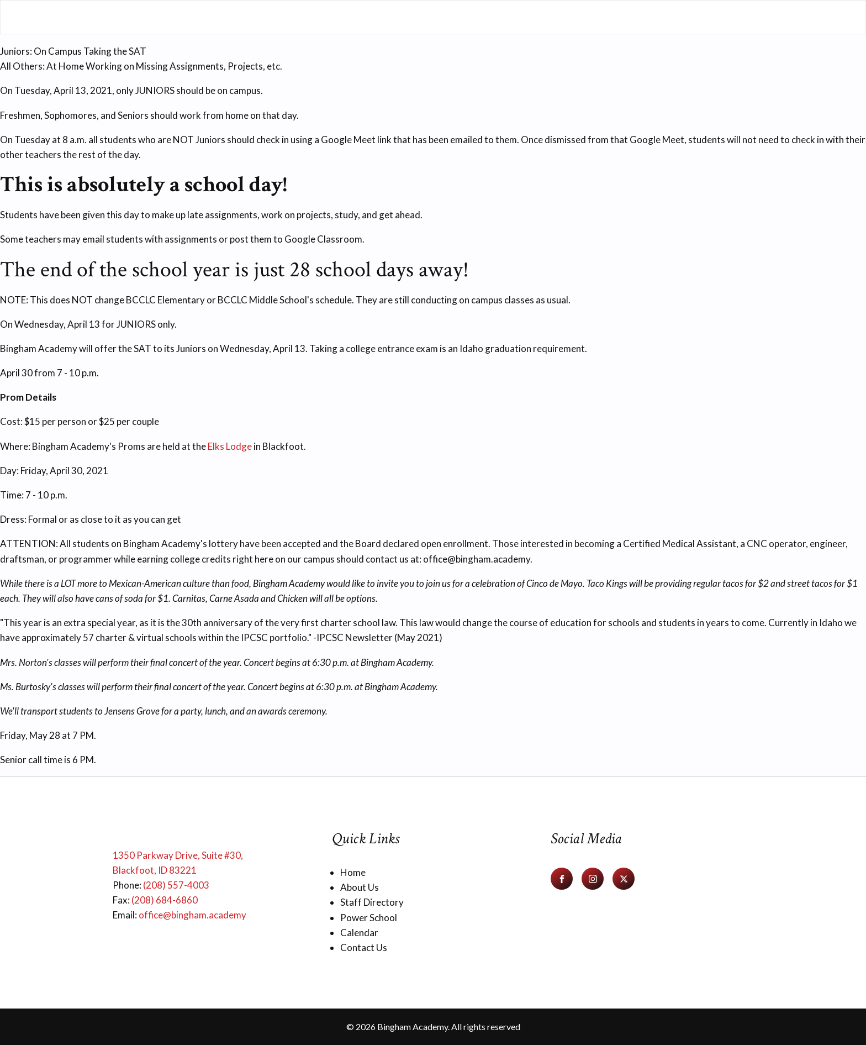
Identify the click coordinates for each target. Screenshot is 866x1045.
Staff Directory (372, 902)
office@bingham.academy (192, 915)
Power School (368, 917)
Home (353, 872)
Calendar (359, 932)
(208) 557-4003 (176, 885)
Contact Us (363, 947)
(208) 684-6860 (164, 900)
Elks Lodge (230, 446)
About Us (359, 887)
